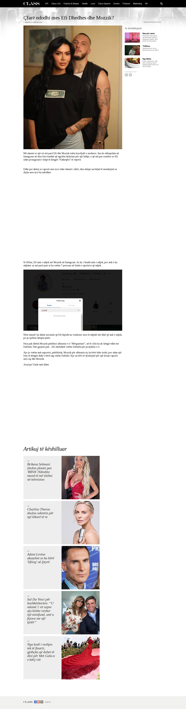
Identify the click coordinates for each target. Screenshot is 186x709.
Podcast (126, 3)
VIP (46, 3)
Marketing (137, 3)
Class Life (56, 3)
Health (85, 3)
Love (93, 3)
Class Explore (104, 3)
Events (116, 3)
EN (146, 3)
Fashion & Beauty (71, 3)
